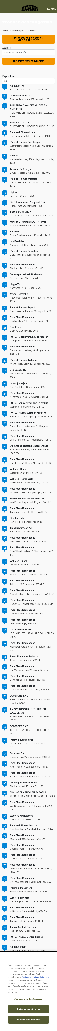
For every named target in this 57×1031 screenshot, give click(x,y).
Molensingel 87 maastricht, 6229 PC (29, 891)
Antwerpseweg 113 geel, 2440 (25, 287)
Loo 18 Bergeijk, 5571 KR (23, 623)
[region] (28, 991)
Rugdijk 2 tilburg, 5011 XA (23, 940)
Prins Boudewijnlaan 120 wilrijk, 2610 (30, 225)
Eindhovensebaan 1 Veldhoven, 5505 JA (30, 881)
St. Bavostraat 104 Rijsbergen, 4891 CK (30, 492)
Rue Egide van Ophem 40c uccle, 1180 (30, 135)
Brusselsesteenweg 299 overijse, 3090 (30, 172)
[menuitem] (51, 9)
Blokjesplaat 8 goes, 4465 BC (25, 531)
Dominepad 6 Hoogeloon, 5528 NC (28, 679)
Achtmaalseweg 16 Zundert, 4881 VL (29, 396)
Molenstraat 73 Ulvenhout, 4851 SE (28, 574)
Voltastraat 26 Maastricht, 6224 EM (29, 911)
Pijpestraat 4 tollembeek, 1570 (26, 205)
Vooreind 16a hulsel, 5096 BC (25, 564)
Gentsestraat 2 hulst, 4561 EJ (25, 278)
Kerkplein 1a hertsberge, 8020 (26, 521)
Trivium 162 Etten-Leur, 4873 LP (27, 584)
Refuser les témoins (28, 1009)
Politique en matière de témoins (35, 977)
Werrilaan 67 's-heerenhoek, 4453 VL (29, 482)
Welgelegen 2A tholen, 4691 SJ (26, 472)
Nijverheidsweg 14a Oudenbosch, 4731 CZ (32, 593)
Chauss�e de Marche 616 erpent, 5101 (30, 311)
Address (6, 47)
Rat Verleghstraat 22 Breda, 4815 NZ (29, 669)
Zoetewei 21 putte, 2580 (22, 195)
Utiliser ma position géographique (29, 39)
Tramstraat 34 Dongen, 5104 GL (26, 920)
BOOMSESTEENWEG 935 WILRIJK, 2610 (31, 215)
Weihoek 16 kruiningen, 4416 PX (27, 406)
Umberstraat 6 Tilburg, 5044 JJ (26, 848)
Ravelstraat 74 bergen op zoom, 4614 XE (31, 416)
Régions (51, 9)
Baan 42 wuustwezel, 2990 (24, 330)
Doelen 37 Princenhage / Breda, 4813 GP (31, 603)
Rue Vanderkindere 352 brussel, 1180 (29, 99)
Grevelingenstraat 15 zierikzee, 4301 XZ (30, 901)
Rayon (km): (8, 76)
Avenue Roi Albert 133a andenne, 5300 (30, 363)
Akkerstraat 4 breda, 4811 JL (25, 660)
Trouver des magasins (29, 61)
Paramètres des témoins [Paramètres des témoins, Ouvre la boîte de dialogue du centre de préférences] (28, 998)
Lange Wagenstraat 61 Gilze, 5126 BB (29, 689)
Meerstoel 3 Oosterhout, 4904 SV (27, 838)
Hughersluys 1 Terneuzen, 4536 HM (29, 320)
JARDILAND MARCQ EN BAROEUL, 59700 (32, 796)
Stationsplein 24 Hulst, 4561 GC (26, 268)
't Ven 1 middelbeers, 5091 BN (26, 819)
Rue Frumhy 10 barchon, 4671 (25, 930)
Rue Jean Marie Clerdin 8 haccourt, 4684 (31, 829)
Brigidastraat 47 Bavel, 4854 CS (26, 613)
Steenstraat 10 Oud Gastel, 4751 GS (28, 541)
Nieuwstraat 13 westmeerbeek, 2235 (29, 244)
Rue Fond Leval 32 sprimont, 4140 (28, 950)
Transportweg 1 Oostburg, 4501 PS (28, 511)
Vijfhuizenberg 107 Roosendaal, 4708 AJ (30, 439)
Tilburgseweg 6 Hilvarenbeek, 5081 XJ (30, 776)
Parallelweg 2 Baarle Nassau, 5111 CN (30, 462)
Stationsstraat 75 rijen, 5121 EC (26, 786)
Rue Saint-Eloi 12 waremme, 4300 (28, 387)
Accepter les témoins (29, 1019)
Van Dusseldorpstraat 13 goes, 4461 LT (30, 502)
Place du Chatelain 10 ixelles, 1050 (28, 89)
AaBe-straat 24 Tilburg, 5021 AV (27, 858)
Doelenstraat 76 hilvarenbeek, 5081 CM (30, 756)
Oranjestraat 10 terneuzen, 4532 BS (29, 340)
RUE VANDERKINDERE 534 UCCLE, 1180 (32, 126)
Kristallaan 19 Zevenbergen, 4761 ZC (29, 766)
